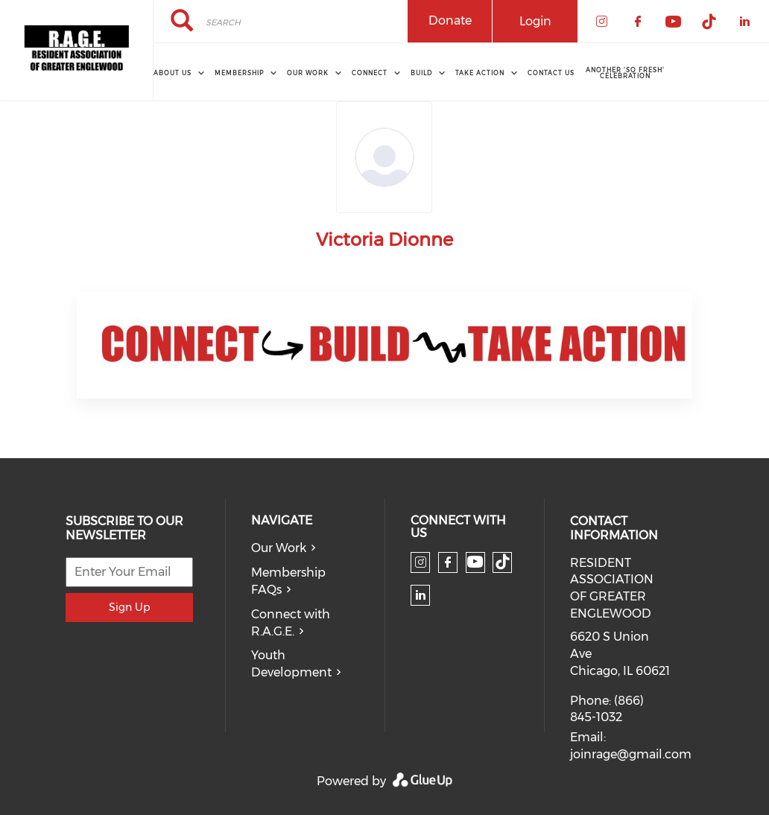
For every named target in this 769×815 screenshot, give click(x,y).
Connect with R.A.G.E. (290, 622)
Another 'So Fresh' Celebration (625, 73)
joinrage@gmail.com (631, 754)
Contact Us (551, 73)
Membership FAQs (288, 581)
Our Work (278, 548)
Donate (450, 20)
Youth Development (291, 663)
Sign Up (129, 607)
